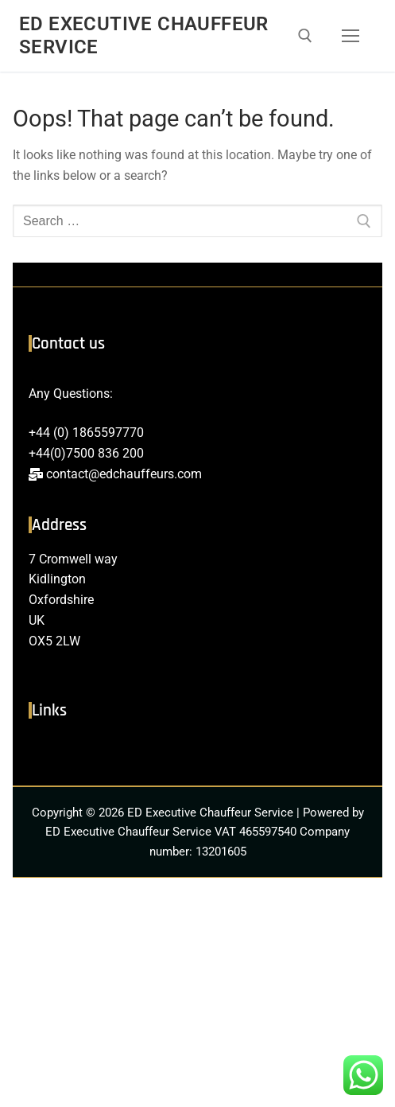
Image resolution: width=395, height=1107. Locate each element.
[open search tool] (305, 36)
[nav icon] (350, 36)
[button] (197, 752)
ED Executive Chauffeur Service (144, 35)
